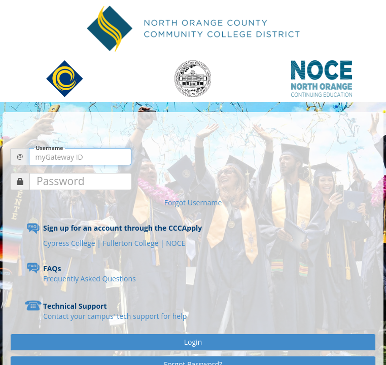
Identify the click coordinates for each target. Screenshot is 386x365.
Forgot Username (193, 202)
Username (49, 148)
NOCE (175, 243)
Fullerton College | (134, 243)
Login (193, 342)
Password (61, 181)
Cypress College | (73, 243)
